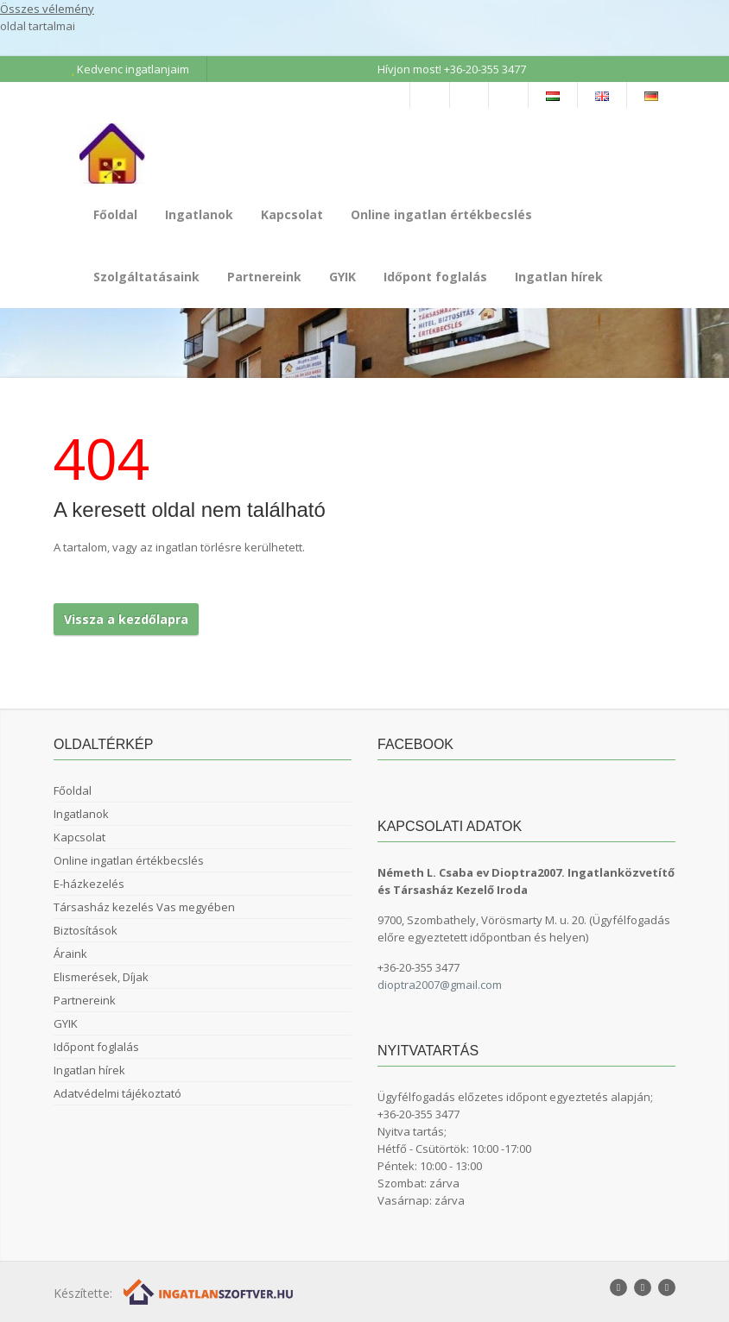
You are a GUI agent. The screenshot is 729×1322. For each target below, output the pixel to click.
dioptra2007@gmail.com (439, 984)
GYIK (342, 276)
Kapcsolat (292, 214)
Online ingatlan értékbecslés (441, 214)
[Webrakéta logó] (209, 1291)
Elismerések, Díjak (101, 977)
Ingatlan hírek (559, 276)
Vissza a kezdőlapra (126, 619)
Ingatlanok (199, 214)
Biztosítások (85, 930)
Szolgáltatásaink (146, 276)
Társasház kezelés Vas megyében (144, 907)
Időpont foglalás (435, 276)
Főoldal (115, 214)
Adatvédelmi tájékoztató (117, 1093)
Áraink (70, 953)
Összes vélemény (47, 8)
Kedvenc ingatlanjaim (130, 69)
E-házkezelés (89, 883)
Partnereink (264, 276)
